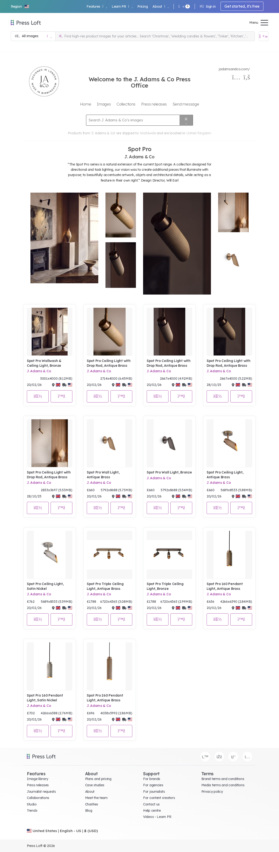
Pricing (142, 6)
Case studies (95, 785)
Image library (37, 779)
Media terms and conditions (222, 785)
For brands (151, 779)
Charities (91, 804)
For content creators (159, 798)
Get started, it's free (242, 6)
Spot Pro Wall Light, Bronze (169, 472)
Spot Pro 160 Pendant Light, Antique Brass (225, 586)
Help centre (152, 810)
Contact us (151, 804)
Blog (88, 810)
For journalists (154, 791)
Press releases (38, 785)
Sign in (208, 6)
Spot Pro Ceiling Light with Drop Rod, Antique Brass (108, 363)
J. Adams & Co (39, 371)
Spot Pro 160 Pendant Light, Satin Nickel (45, 697)
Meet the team (96, 798)
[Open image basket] (263, 36)
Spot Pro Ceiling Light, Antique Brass (225, 474)
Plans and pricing (98, 779)
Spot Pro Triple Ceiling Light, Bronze (165, 586)
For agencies (153, 785)
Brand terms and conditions (222, 779)
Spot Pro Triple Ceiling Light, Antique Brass (105, 586)
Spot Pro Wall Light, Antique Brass (103, 474)
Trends (32, 810)
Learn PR (122, 6)
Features (97, 6)
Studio (31, 804)
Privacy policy (212, 791)
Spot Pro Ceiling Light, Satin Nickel (45, 586)
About (160, 6)
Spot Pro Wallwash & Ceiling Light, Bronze (44, 363)
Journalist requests (41, 791)
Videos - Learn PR (157, 817)
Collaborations (38, 798)
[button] (20, 6)
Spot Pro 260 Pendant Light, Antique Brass (105, 697)
